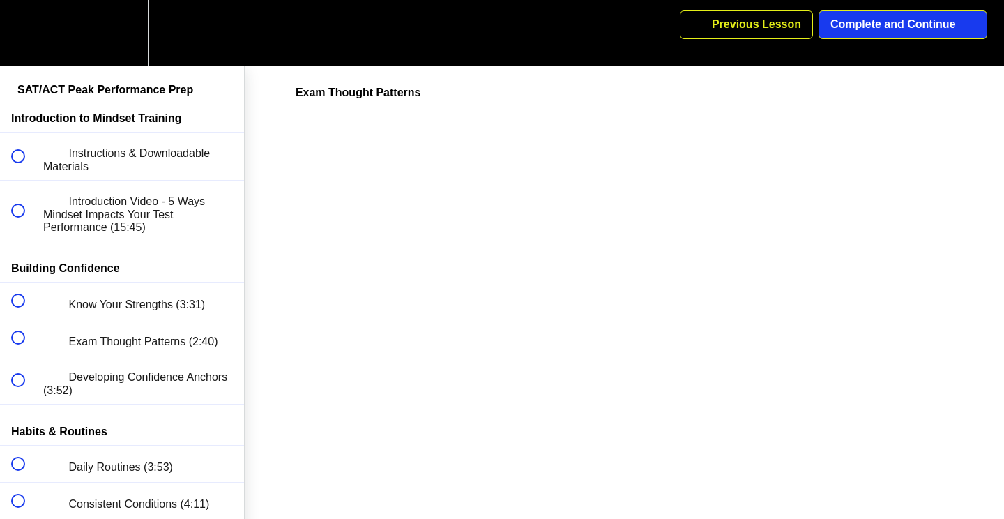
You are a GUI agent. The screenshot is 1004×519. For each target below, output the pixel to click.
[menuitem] (122, 33)
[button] (26, 33)
